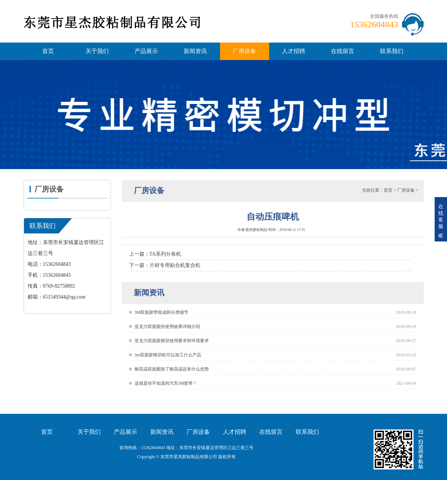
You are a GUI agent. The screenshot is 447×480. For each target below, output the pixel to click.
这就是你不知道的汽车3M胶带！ (166, 383)
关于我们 (97, 51)
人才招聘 (293, 51)
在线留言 (342, 51)
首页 (48, 51)
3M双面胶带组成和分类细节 (162, 312)
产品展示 (146, 51)
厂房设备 (244, 51)
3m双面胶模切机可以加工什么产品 (168, 354)
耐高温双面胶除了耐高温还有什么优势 (172, 369)
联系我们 (391, 51)
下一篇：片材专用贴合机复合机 (164, 265)
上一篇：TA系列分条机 (155, 254)
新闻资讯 (195, 51)
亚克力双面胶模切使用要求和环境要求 (172, 340)
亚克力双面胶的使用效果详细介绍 (167, 326)
